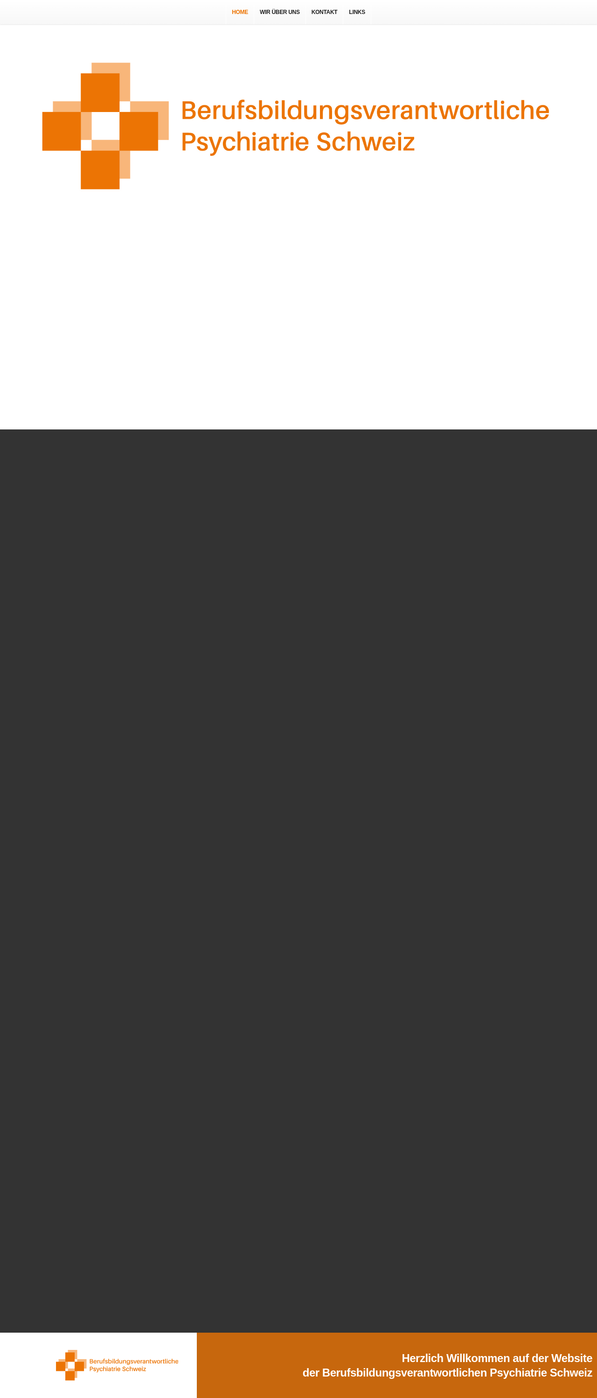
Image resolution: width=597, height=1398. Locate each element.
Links (357, 12)
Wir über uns (280, 12)
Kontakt (325, 12)
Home (240, 12)
